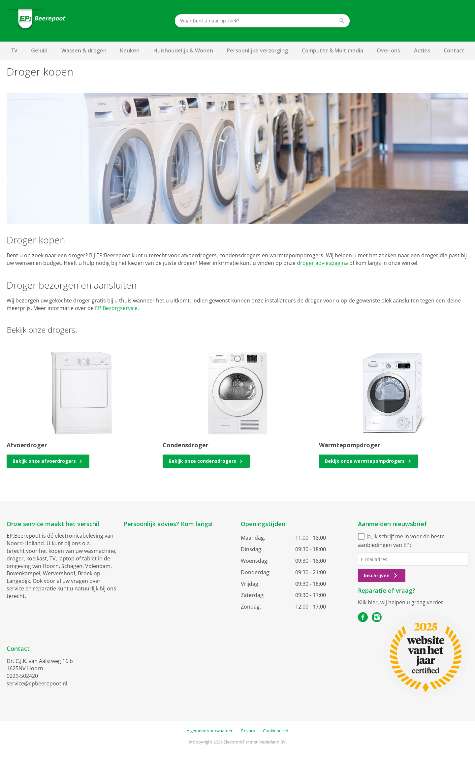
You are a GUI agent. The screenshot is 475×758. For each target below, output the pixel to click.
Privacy (248, 717)
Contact (454, 50)
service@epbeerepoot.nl (37, 683)
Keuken (130, 50)
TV (14, 50)
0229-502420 (22, 675)
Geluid (39, 50)
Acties (422, 50)
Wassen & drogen (84, 50)
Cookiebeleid (275, 717)
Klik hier (368, 602)
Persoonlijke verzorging (257, 50)
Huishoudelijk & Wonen (183, 50)
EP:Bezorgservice (116, 308)
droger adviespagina (322, 263)
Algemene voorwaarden (210, 717)
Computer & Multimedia (332, 50)
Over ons (388, 50)
